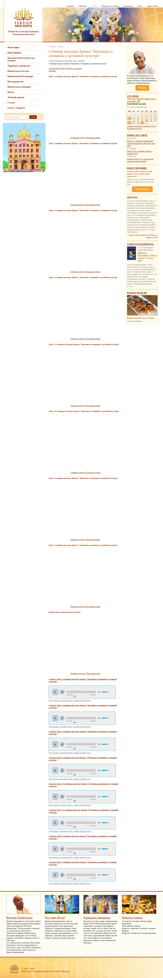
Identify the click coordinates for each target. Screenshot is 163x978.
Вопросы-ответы (132, 917)
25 (151, 120)
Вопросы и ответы (110, 6)
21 (134, 120)
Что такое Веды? (55, 917)
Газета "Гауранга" (16, 108)
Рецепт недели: (137, 293)
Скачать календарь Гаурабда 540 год (141, 126)
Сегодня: (133, 96)
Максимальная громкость (74, 696)
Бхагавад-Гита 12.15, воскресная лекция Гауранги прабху (140, 160)
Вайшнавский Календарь (20, 76)
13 (129, 118)
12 (155, 116)
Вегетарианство (15, 81)
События (82, 6)
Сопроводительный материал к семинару (65, 68)
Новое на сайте (137, 135)
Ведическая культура (18, 71)
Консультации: (137, 168)
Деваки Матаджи (56, 60)
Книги (10, 92)
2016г (75, 60)
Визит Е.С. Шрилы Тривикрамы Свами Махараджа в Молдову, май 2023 (141, 143)
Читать (142, 88)
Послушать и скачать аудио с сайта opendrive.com (70, 700)
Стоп (62, 692)
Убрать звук (99, 692)
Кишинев (68, 60)
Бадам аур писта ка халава (140, 318)
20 (129, 120)
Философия (13, 47)
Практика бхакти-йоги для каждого (21, 59)
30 (142, 123)
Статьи (11, 102)
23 (142, 120)
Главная (70, 6)
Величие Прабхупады (19, 917)
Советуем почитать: (140, 244)
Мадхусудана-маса (146, 99)
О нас (140, 6)
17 (147, 118)
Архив (94, 6)
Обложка (52, 71)
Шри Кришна (14, 53)
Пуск (55, 692)
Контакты (128, 6)
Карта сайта (152, 6)
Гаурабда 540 (133, 101)
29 (138, 123)
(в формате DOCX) (134, 128)
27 (129, 123)
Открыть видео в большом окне (85, 138)
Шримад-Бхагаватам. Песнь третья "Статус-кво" (147, 257)
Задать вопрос (142, 189)
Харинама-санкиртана (18, 66)
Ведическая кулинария (19, 87)
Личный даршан (15, 97)
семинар (81, 60)
